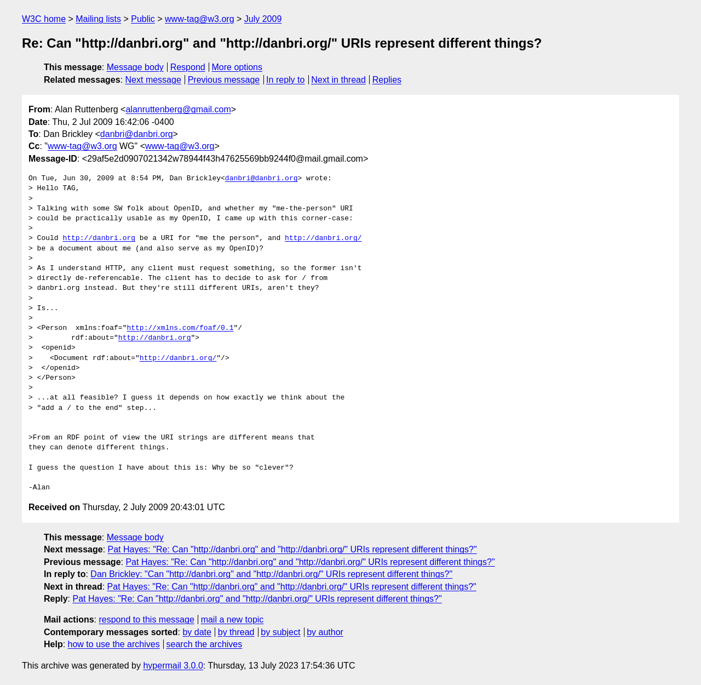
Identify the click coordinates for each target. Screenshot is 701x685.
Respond (187, 67)
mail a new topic (232, 619)
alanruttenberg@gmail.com (178, 109)
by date (196, 632)
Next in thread (338, 79)
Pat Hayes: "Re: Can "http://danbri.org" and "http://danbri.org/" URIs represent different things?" (292, 549)
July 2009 (263, 19)
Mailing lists (98, 19)
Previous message (224, 79)
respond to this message (146, 619)
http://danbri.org (98, 238)
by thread (236, 632)
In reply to (285, 79)
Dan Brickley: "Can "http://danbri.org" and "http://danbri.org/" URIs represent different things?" (271, 574)
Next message (153, 79)
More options (237, 67)
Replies (386, 79)
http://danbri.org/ (323, 238)
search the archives (204, 644)
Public (143, 19)
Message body (135, 67)
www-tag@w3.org (199, 19)
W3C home (44, 19)
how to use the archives (114, 644)
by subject (280, 632)
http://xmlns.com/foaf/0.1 (180, 328)
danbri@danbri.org (136, 134)
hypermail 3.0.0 (173, 665)
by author (325, 632)
